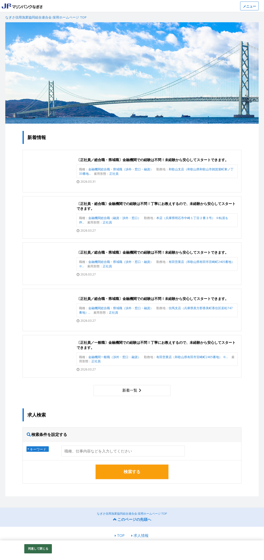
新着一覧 (129, 390)
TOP (120, 535)
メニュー (249, 6)
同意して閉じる (38, 549)
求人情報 (141, 535)
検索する (132, 471)
